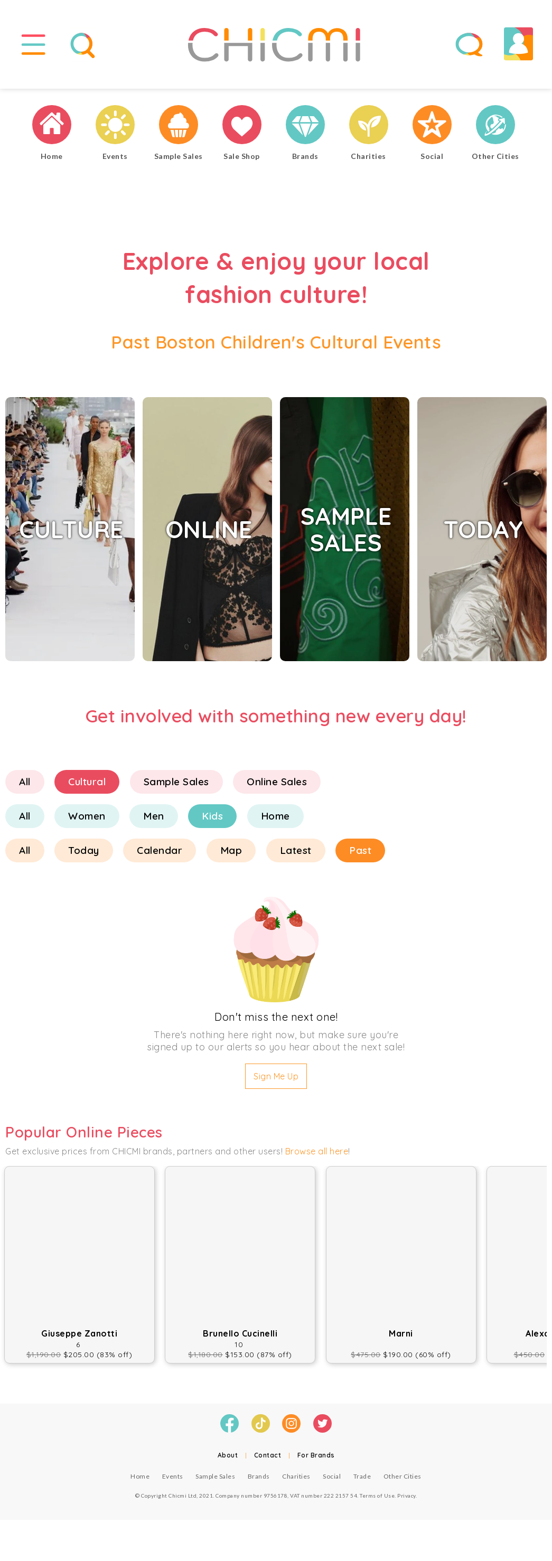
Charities (296, 1480)
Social (332, 1480)
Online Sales (277, 786)
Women (87, 820)
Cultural (87, 786)
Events (172, 1480)
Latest (296, 855)
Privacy (406, 1500)
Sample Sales (176, 786)
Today (83, 855)
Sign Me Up (276, 1081)
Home (275, 820)
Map (231, 855)
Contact (268, 1459)
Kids (212, 820)
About (228, 1459)
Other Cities (402, 1480)
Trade (362, 1480)
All (25, 786)
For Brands (316, 1459)
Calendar (159, 855)
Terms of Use (377, 1500)
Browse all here (317, 1156)
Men (153, 820)
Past (360, 855)
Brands (259, 1480)
